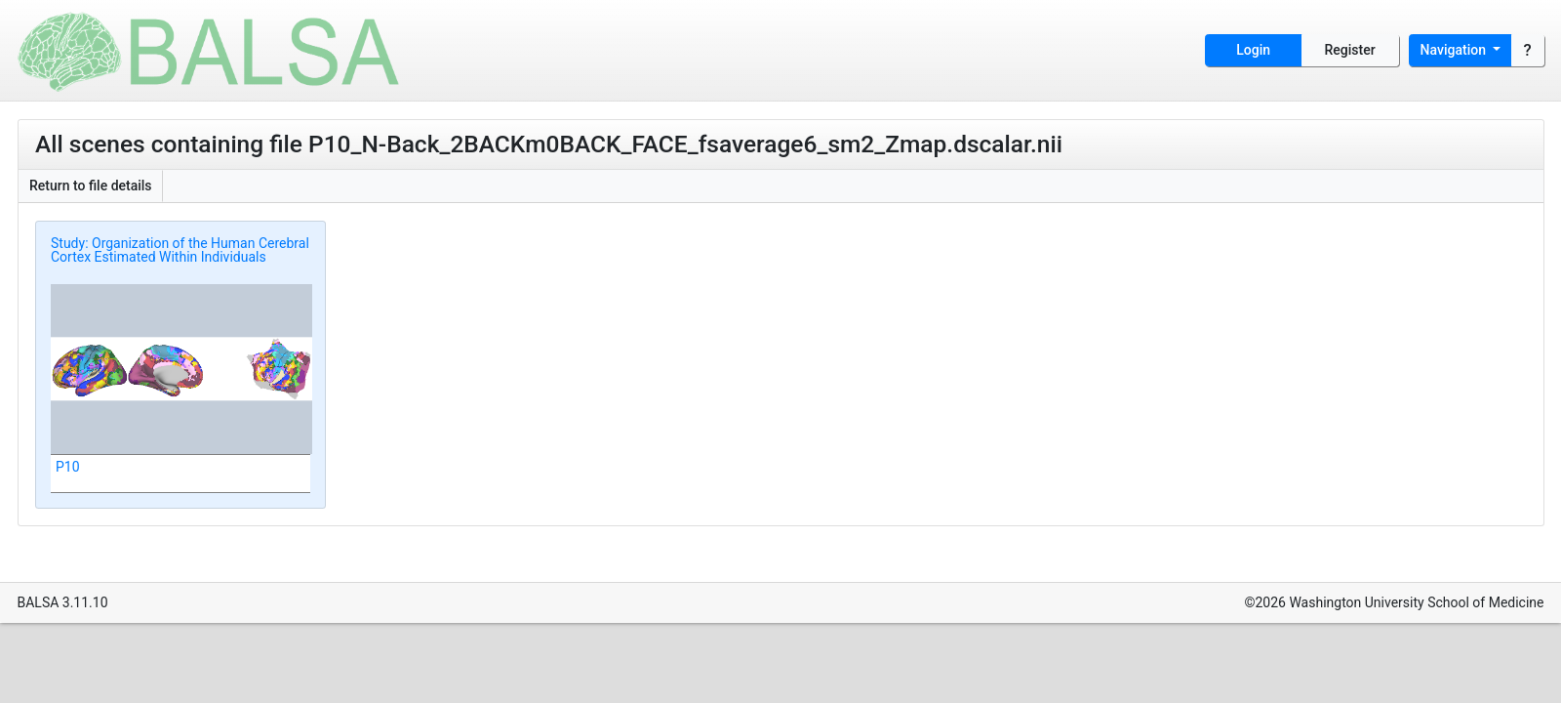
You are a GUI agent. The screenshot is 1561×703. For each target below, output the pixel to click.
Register (1350, 50)
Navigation (1455, 50)
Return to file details (90, 185)
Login (1253, 50)
